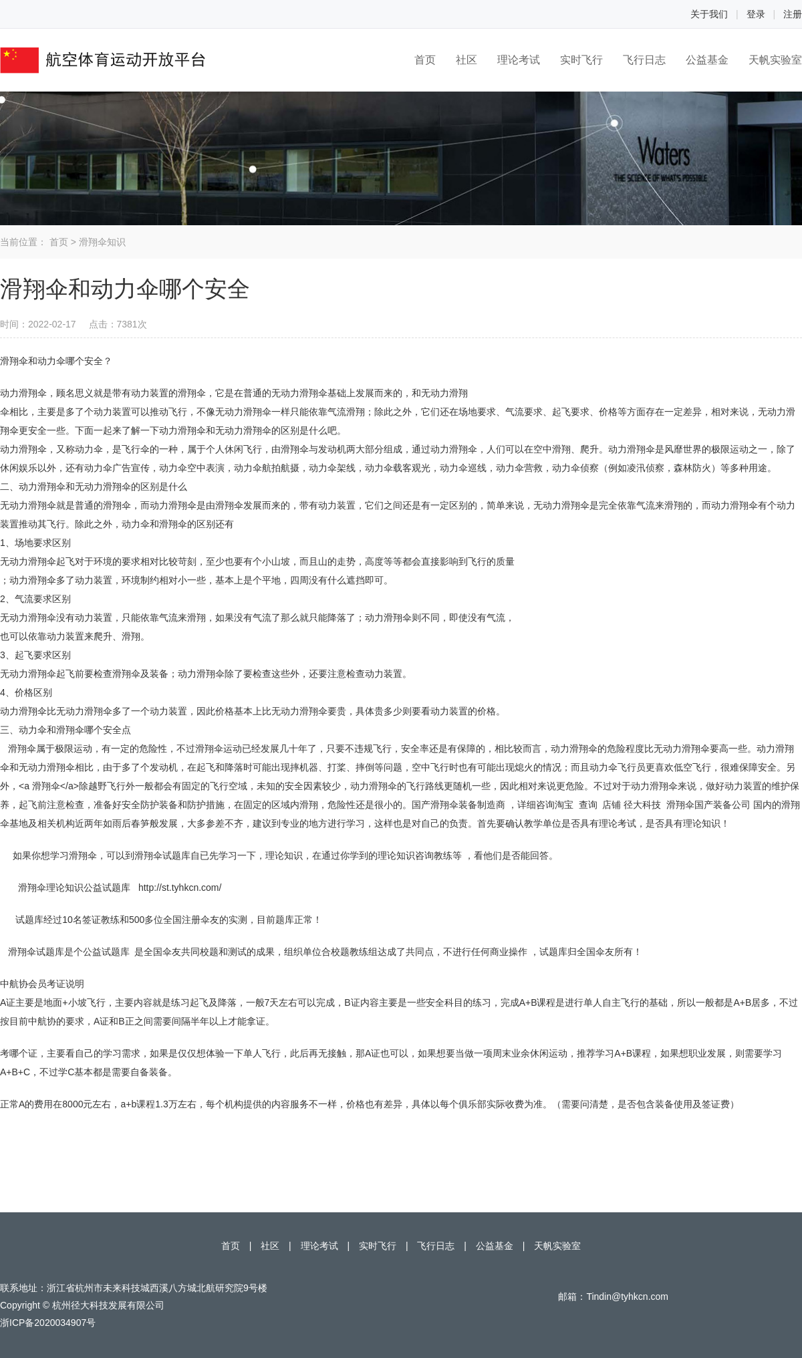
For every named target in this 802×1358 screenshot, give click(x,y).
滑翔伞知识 (102, 242)
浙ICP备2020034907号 (48, 1322)
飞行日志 (644, 59)
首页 (425, 59)
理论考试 (518, 59)
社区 (466, 59)
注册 (792, 14)
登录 (756, 14)
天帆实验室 (775, 59)
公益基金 (707, 59)
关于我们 (709, 14)
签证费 (716, 1104)
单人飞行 (262, 1053)
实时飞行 (581, 59)
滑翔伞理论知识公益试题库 (74, 887)
